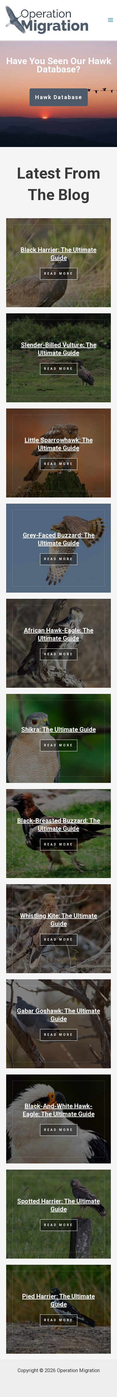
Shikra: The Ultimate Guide (58, 729)
